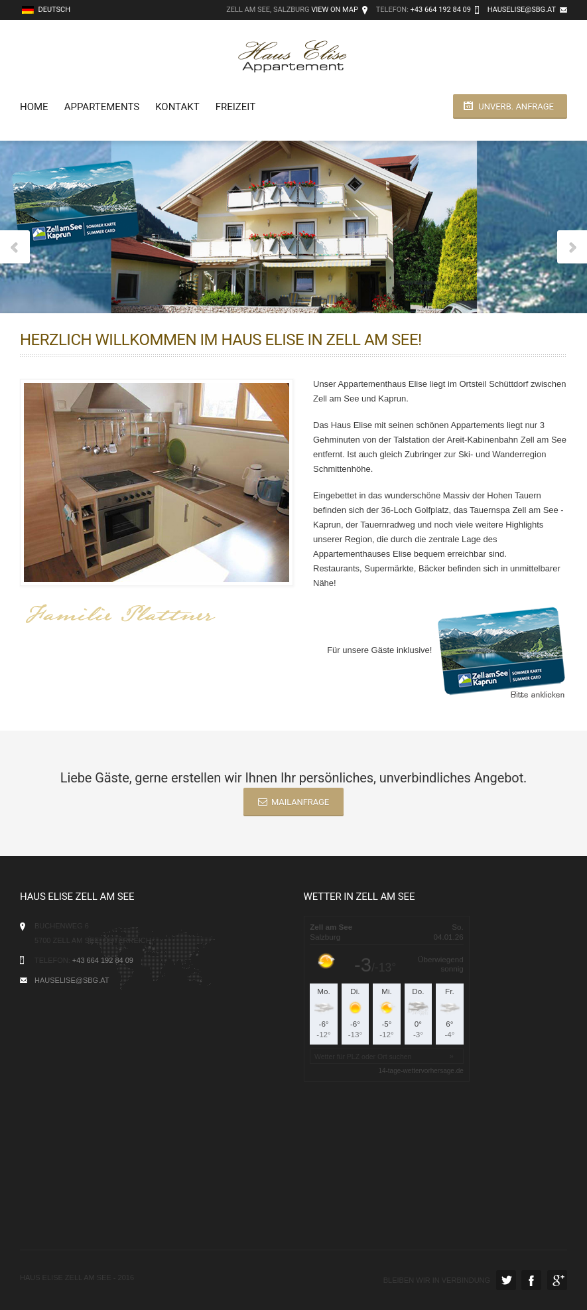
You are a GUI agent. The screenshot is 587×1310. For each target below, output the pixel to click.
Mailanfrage (293, 802)
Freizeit (235, 107)
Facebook (531, 1280)
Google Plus (557, 1280)
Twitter (506, 1280)
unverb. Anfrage (516, 106)
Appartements (101, 107)
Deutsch (46, 9)
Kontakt (177, 107)
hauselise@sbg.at (522, 9)
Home (34, 107)
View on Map (334, 9)
